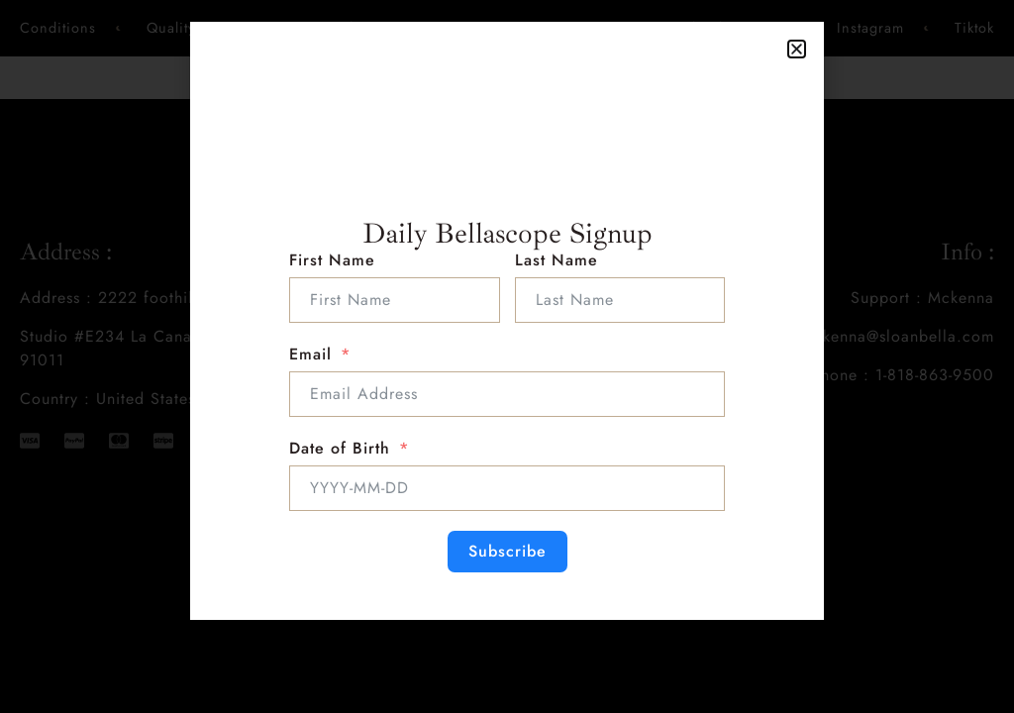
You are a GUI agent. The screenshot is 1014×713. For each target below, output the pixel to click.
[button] (796, 49)
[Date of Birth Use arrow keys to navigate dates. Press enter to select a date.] (507, 488)
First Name (332, 260)
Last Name (556, 260)
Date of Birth (339, 448)
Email (310, 354)
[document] (507, 356)
